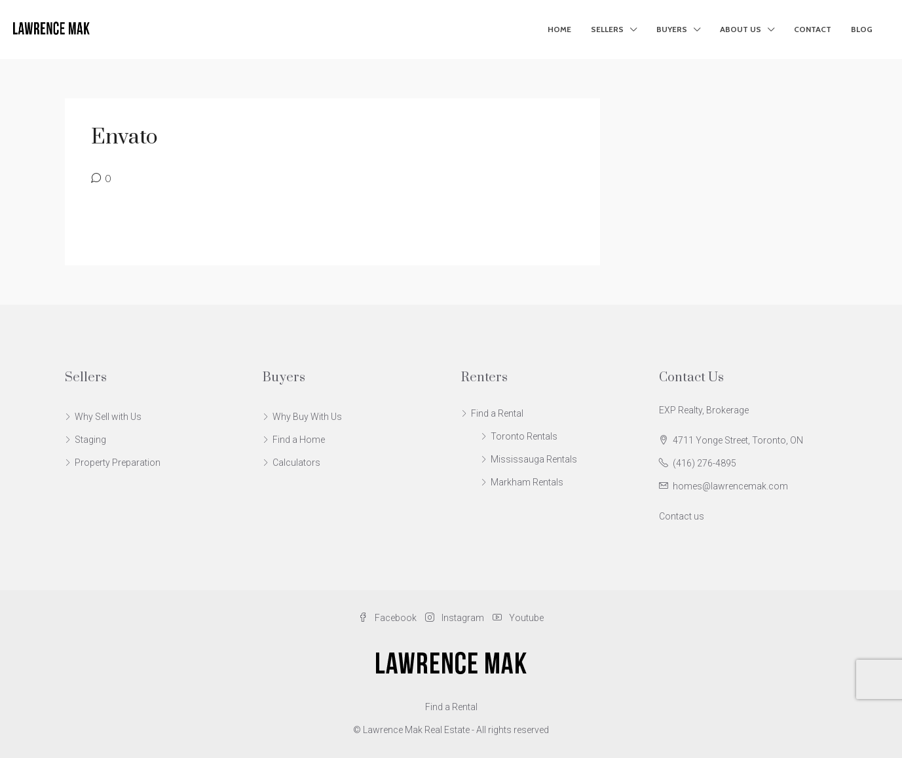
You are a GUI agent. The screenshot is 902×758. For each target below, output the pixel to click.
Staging (90, 439)
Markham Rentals (527, 482)
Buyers (671, 29)
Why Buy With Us (307, 416)
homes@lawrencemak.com (730, 486)
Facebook (388, 618)
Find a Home (298, 439)
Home (559, 29)
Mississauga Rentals (534, 459)
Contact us (681, 516)
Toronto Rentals (524, 436)
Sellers (607, 29)
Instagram (455, 618)
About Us (740, 29)
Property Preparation (117, 462)
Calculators (296, 462)
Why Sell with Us (108, 416)
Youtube (518, 618)
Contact (812, 29)
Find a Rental (497, 413)
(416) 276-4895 (704, 463)
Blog (862, 29)
